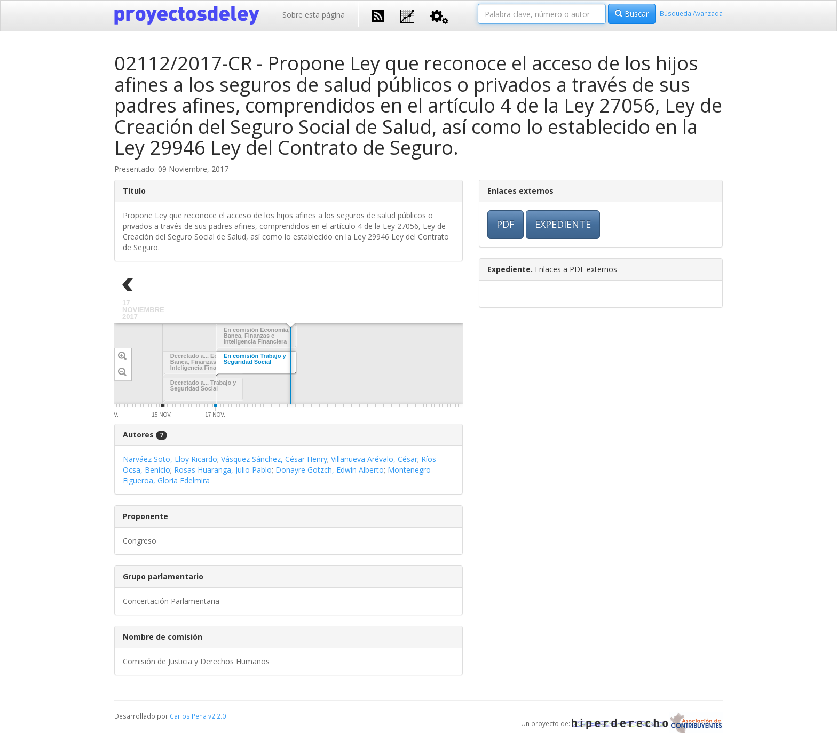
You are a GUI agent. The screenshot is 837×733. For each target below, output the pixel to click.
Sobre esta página (313, 15)
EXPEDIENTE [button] (563, 224)
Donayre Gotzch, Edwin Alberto (329, 470)
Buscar (632, 14)
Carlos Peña (188, 716)
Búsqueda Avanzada (691, 13)
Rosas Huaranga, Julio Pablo (223, 470)
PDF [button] (505, 224)
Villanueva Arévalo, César (374, 459)
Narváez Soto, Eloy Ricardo (170, 459)
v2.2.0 (217, 716)
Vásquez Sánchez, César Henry (274, 459)
